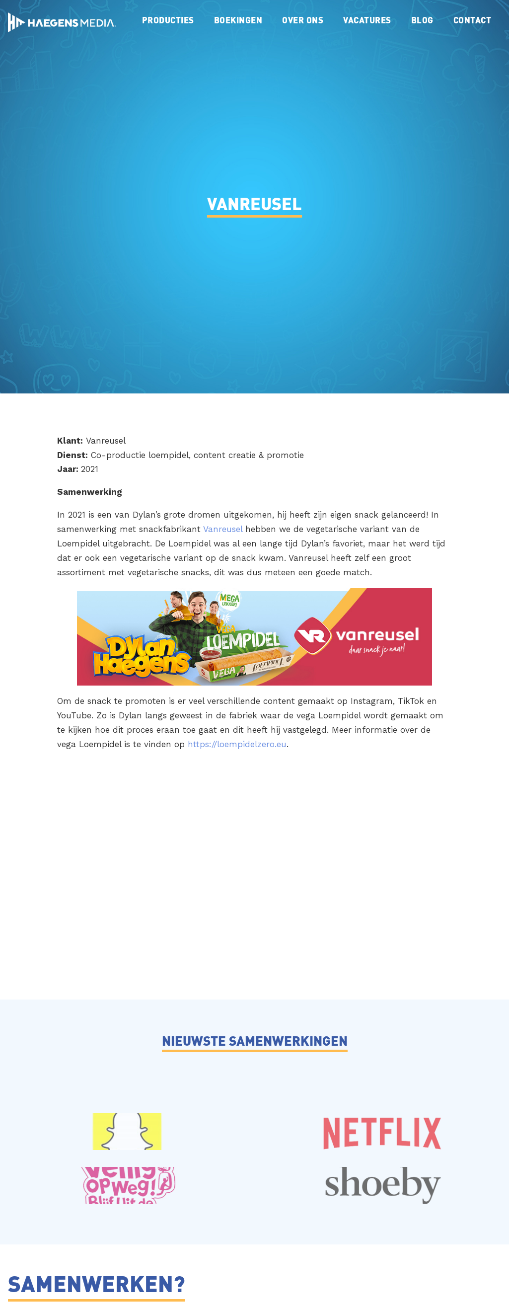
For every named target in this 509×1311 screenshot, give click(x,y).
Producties (168, 19)
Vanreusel (222, 529)
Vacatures (367, 19)
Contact (472, 19)
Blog (422, 19)
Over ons (302, 19)
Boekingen (238, 19)
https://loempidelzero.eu (237, 744)
